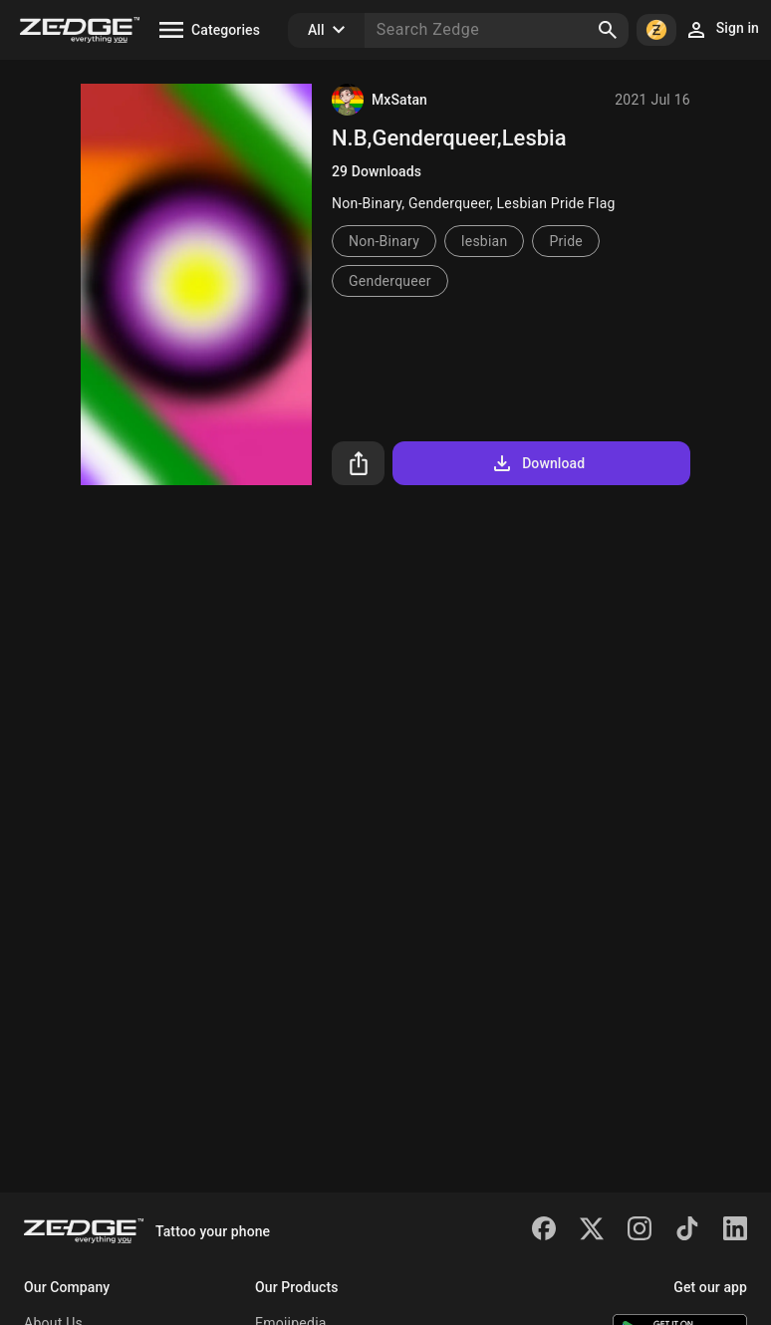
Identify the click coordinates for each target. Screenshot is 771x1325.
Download (537, 463)
